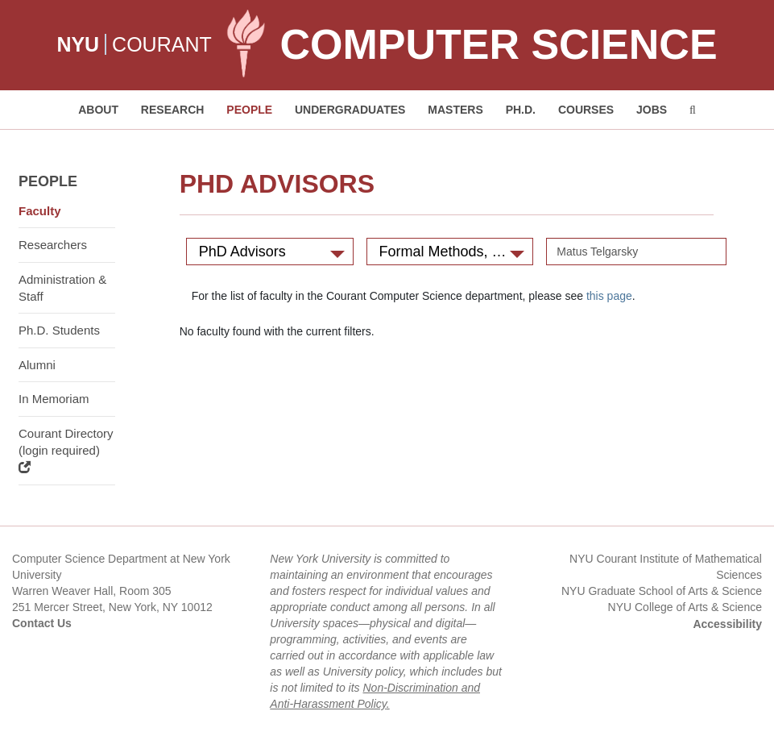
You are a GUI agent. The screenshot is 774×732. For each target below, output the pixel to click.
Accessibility (727, 624)
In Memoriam (54, 399)
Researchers (53, 245)
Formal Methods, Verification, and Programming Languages (456, 251)
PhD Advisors (272, 251)
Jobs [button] (651, 109)
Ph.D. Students (59, 330)
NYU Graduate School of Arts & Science (661, 590)
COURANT (162, 44)
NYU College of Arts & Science (685, 607)
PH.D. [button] (521, 109)
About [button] (98, 109)
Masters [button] (455, 109)
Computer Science (498, 44)
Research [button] (173, 109)
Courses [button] (586, 109)
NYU (77, 44)
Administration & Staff (62, 287)
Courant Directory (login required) (66, 450)
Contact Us (42, 623)
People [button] (249, 109)
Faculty (40, 211)
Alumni (37, 365)
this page (609, 295)
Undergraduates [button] (350, 109)
